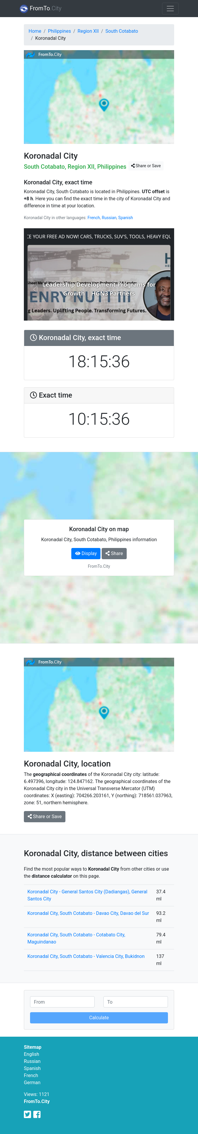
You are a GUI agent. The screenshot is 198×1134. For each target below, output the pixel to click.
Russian (109, 217)
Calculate (99, 1017)
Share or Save (146, 165)
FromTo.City (37, 1101)
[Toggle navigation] (170, 8)
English (31, 1054)
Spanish (125, 217)
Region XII (88, 31)
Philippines (59, 31)
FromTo (40, 8)
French (94, 217)
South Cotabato (121, 31)
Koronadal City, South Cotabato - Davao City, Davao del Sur (88, 913)
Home (35, 31)
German (32, 1082)
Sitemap (33, 1047)
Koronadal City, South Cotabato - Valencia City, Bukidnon (86, 956)
